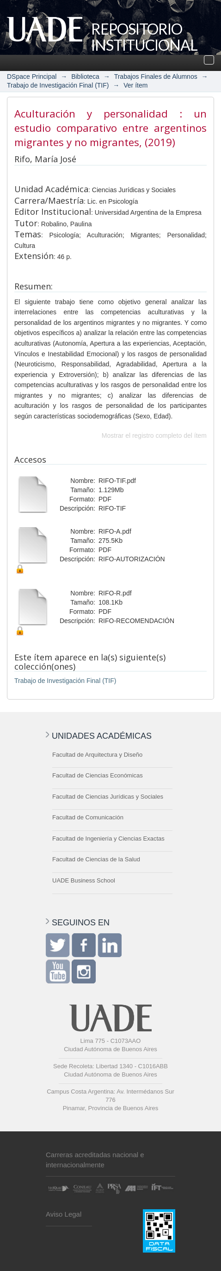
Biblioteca (85, 76)
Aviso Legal (63, 1214)
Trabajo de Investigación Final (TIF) (58, 85)
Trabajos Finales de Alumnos (155, 76)
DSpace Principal (31, 76)
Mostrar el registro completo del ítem (154, 435)
